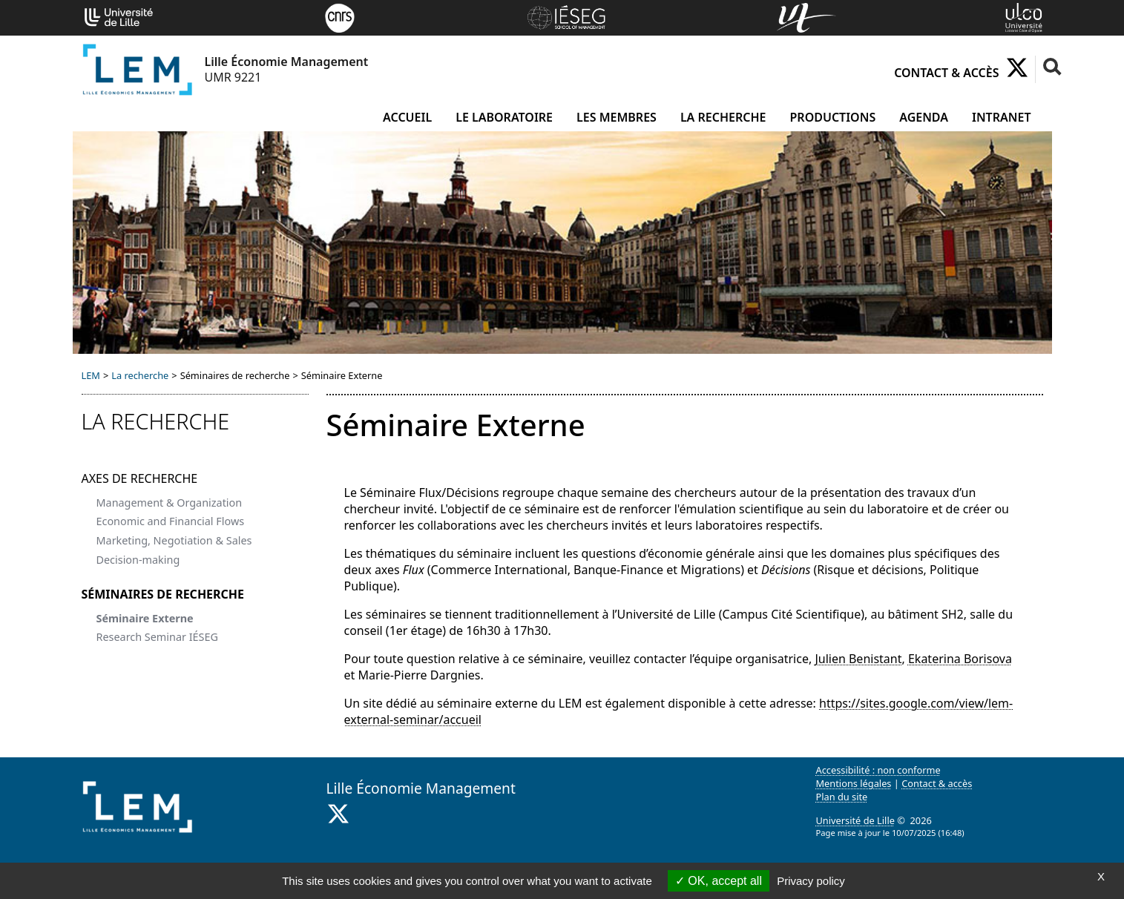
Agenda (923, 117)
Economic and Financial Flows (170, 521)
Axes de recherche (140, 478)
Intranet (1001, 117)
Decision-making (138, 560)
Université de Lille (855, 820)
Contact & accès (946, 73)
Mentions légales (854, 783)
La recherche (723, 117)
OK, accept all (718, 881)
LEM (91, 375)
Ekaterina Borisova (960, 659)
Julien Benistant (858, 659)
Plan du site (842, 796)
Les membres (616, 117)
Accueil (407, 117)
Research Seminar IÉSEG (157, 637)
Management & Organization (169, 502)
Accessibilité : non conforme (878, 770)
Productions (833, 117)
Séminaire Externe (145, 618)
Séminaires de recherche (163, 594)
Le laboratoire (504, 117)
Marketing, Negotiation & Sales (174, 540)
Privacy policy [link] (811, 881)
